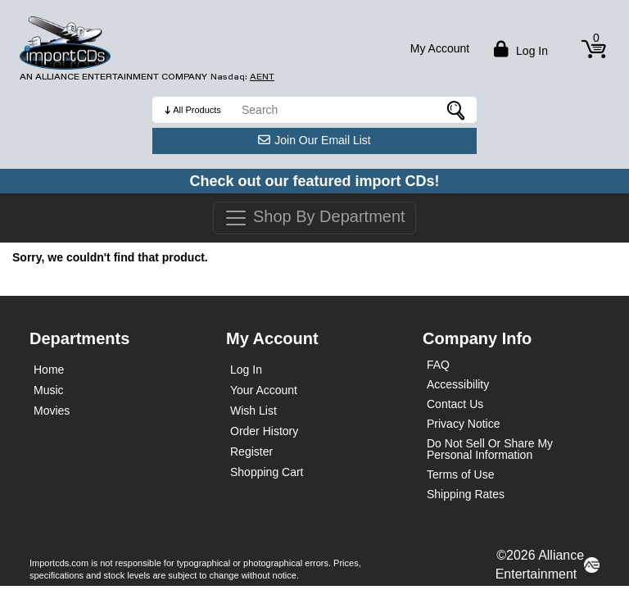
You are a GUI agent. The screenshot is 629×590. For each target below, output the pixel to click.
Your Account (263, 390)
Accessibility (458, 384)
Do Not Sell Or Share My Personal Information (490, 449)
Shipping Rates (466, 494)
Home (49, 369)
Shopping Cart (267, 472)
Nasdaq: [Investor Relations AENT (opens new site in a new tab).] (242, 77)
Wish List (253, 410)
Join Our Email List (314, 140)
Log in (519, 49)
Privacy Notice (463, 423)
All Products (197, 110)
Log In (246, 369)
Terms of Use (460, 474)
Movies (52, 410)
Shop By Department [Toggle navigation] (314, 218)
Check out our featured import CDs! (314, 181)
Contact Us (455, 404)
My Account (439, 48)
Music (49, 390)
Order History (264, 431)
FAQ (438, 364)
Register (251, 451)
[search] (355, 110)
